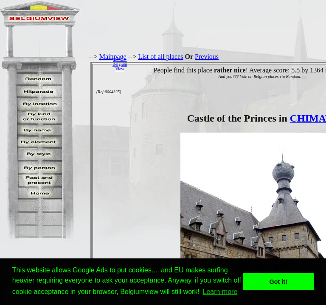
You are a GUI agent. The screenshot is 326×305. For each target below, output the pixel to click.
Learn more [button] (220, 291)
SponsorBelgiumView (119, 64)
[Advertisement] (229, 64)
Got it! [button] (278, 281)
